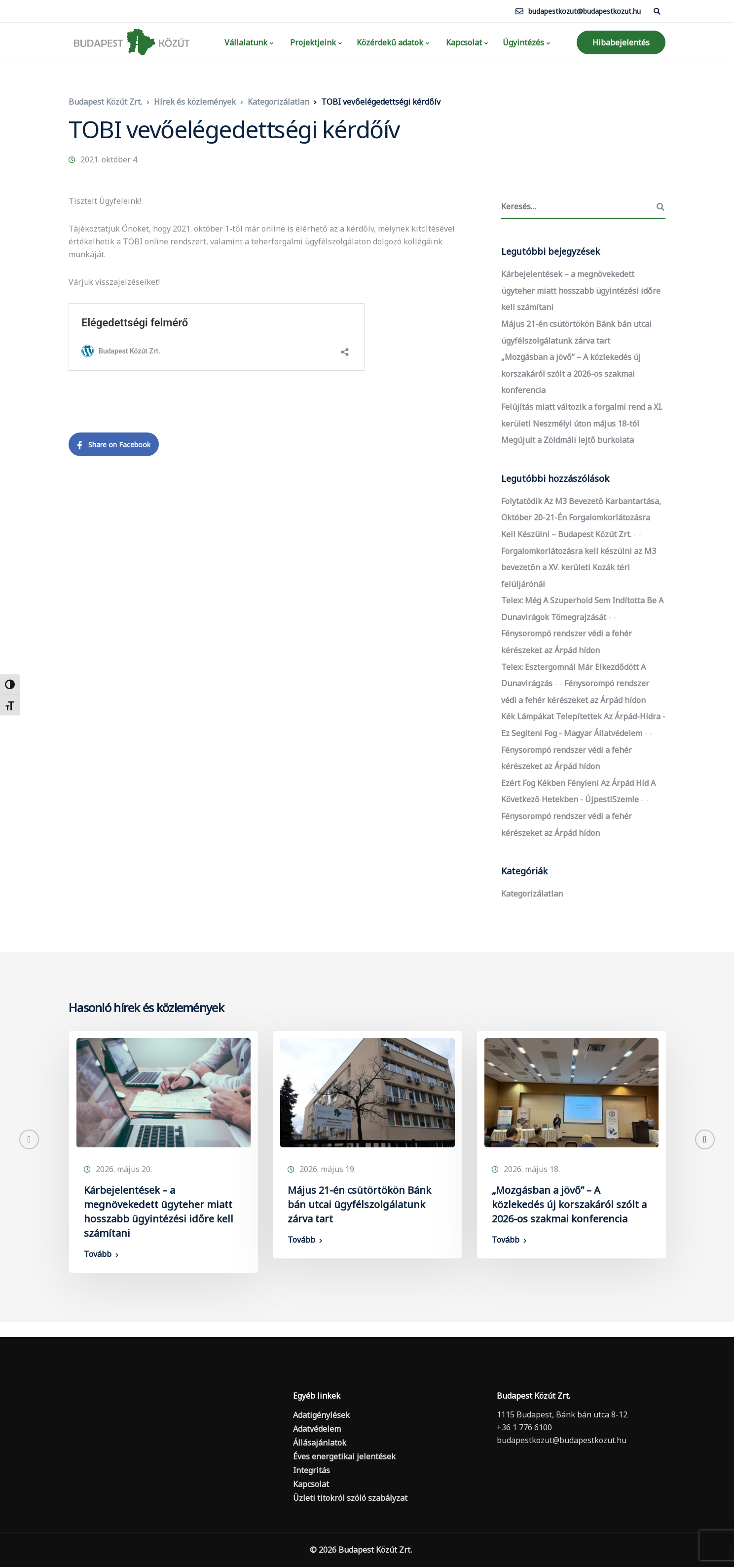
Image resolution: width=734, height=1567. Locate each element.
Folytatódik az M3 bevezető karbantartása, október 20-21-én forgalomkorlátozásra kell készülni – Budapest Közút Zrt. (581, 518)
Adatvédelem (317, 1428)
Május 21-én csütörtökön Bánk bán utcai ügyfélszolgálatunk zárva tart (359, 1204)
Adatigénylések (321, 1415)
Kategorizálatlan (532, 893)
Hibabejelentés (621, 42)
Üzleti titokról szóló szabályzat (350, 1497)
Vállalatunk (244, 42)
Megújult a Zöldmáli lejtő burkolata (567, 439)
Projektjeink (312, 42)
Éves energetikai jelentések (344, 1456)
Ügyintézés (523, 42)
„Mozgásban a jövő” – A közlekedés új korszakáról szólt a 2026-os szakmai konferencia (571, 373)
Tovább (97, 1254)
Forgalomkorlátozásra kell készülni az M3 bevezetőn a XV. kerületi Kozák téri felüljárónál (578, 567)
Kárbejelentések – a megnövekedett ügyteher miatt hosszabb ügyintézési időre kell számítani (581, 291)
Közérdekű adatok (390, 42)
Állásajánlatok (319, 1442)
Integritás (311, 1470)
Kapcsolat (463, 42)
